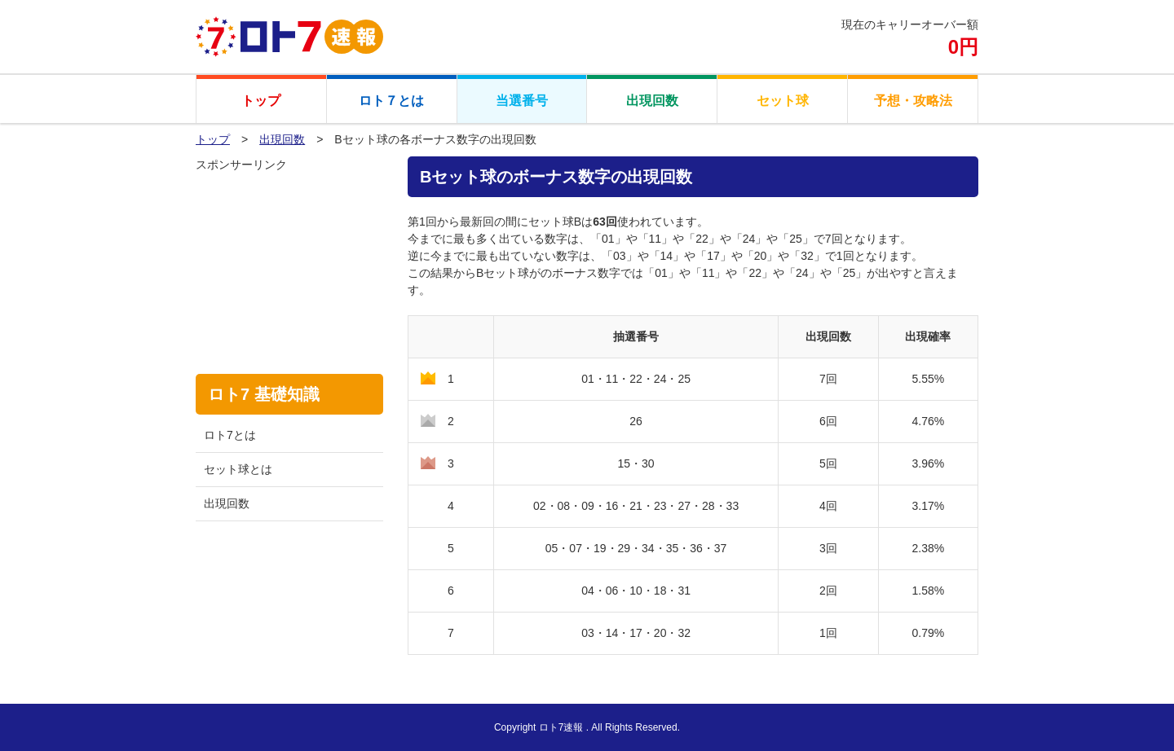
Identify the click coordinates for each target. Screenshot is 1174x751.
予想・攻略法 (913, 101)
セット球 (783, 101)
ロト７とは (391, 101)
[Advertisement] (289, 254)
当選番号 (522, 101)
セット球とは (238, 469)
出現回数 (652, 101)
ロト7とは (230, 434)
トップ (260, 101)
